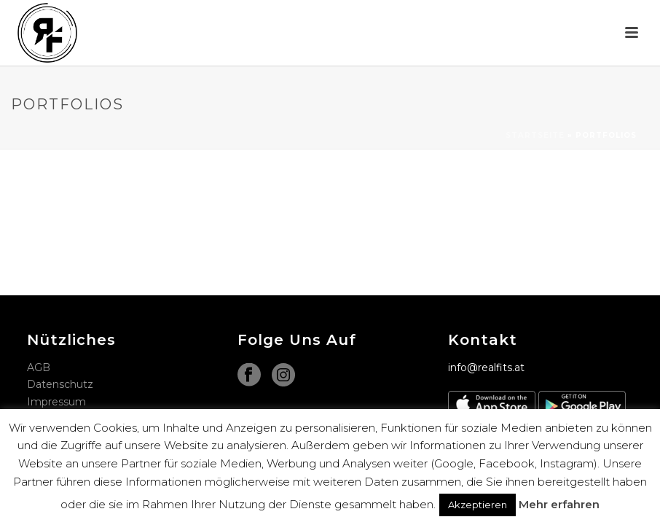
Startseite (535, 135)
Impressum (56, 401)
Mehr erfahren (559, 504)
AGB (38, 367)
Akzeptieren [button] (477, 504)
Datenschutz (60, 384)
